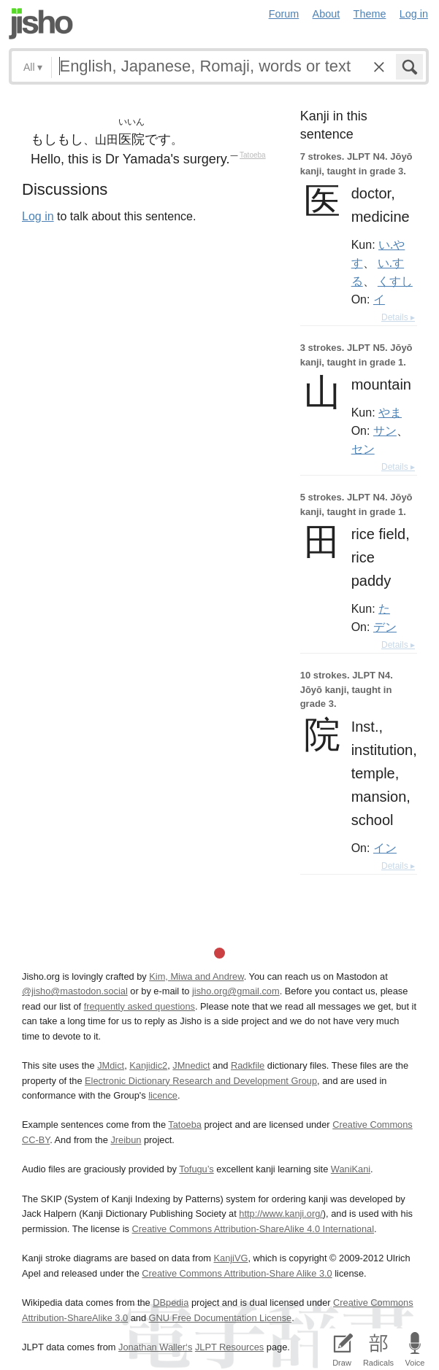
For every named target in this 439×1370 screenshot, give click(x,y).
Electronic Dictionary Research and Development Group (201, 1080)
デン (385, 627)
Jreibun (125, 1139)
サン (385, 430)
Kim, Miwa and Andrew (196, 976)
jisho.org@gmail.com (236, 991)
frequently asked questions (139, 1006)
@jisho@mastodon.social (75, 991)
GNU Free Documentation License (220, 1317)
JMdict (110, 1065)
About (326, 14)
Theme (370, 14)
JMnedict (191, 1065)
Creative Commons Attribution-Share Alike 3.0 (237, 1273)
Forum (284, 14)
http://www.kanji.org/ (281, 1213)
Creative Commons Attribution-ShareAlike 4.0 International (253, 1228)
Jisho (41, 23)
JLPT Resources (229, 1347)
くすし (395, 281)
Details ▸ (398, 317)
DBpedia (170, 1302)
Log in (414, 14)
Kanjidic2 (148, 1065)
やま (390, 412)
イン (385, 848)
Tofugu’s (196, 1169)
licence (162, 1095)
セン (363, 449)
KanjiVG (230, 1258)
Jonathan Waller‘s (155, 1347)
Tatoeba (253, 155)
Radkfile (247, 1065)
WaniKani (350, 1169)
